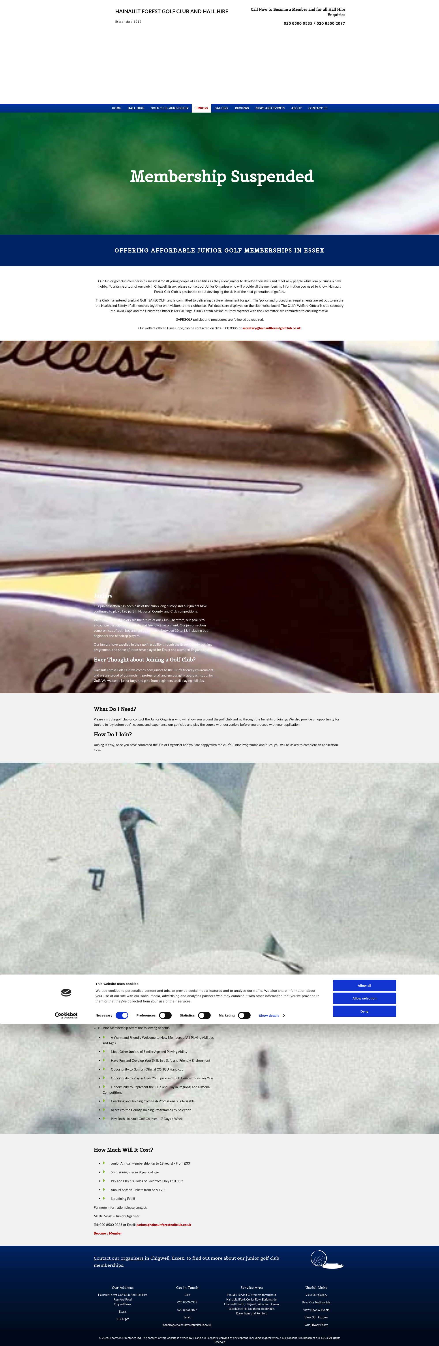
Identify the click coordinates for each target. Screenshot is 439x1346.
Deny (364, 1333)
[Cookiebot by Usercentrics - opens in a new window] (66, 1337)
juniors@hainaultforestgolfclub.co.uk (164, 1225)
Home (116, 108)
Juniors (201, 108)
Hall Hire (136, 108)
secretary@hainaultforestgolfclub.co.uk (271, 328)
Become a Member (108, 1233)
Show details (269, 1337)
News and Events (270, 108)
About (296, 108)
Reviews (242, 108)
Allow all (364, 1307)
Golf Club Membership (169, 108)
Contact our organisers (119, 1258)
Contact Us (317, 108)
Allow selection (364, 1320)
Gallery (221, 108)
